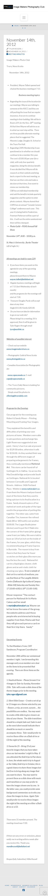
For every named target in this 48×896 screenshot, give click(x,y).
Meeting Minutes (16, 54)
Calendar (31, 887)
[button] (24, 17)
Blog (41, 885)
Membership (16, 885)
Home (7, 885)
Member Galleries (30, 885)
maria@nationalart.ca (18, 605)
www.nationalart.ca (30, 488)
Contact (22, 887)
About (15, 887)
